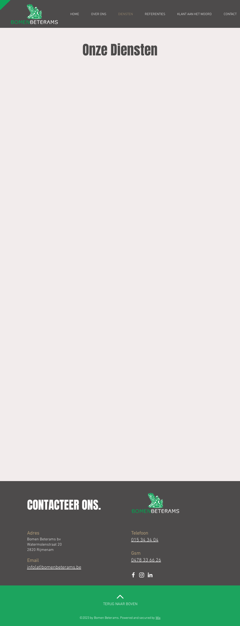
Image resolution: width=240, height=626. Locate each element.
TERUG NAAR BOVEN (120, 604)
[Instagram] (141, 575)
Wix (158, 618)
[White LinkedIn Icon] (150, 575)
